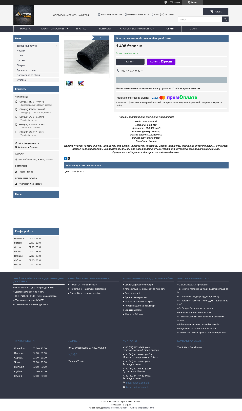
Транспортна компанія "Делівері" (31, 304)
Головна (25, 28)
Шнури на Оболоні (134, 314)
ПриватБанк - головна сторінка (85, 293)
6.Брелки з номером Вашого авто (196, 312)
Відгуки (21, 65)
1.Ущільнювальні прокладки (193, 284)
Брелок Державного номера (139, 284)
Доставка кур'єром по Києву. (29, 291)
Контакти (105, 28)
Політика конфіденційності (141, 408)
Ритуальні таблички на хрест (139, 301)
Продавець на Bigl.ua (121, 405)
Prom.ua (136, 402)
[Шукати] (225, 19)
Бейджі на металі (133, 310)
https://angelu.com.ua (28, 143)
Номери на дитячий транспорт (140, 305)
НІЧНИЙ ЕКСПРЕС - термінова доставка (35, 296)
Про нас (81, 28)
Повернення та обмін (28, 75)
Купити (130, 61)
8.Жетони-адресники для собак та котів (199, 324)
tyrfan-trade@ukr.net (28, 147)
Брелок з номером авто (136, 297)
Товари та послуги (52, 28)
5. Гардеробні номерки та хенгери (196, 308)
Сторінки (21, 80)
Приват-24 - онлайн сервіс (83, 284)
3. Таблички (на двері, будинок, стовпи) (199, 296)
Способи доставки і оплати (137, 28)
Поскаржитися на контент (115, 408)
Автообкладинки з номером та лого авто (145, 289)
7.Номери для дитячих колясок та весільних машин (200, 318)
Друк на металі (132, 293)
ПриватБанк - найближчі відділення (88, 289)
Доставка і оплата (26, 70)
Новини (169, 28)
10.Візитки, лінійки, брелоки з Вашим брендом (202, 332)
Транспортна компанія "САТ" (29, 300)
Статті (193, 28)
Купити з (161, 61)
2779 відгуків (174, 2)
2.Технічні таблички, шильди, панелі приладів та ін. (202, 291)
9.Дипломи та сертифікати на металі (197, 328)
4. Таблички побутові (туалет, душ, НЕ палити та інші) (202, 302)
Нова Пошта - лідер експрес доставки (34, 287)
